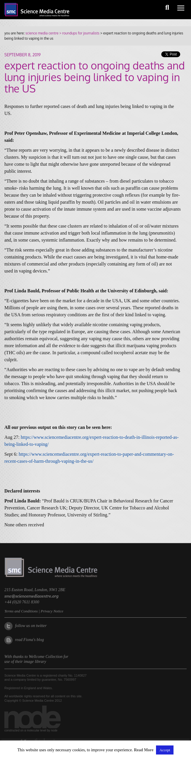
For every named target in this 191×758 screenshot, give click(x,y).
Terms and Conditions (21, 611)
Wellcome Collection (46, 656)
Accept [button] (165, 750)
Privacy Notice (52, 611)
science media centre (41, 33)
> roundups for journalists (78, 33)
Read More (143, 750)
